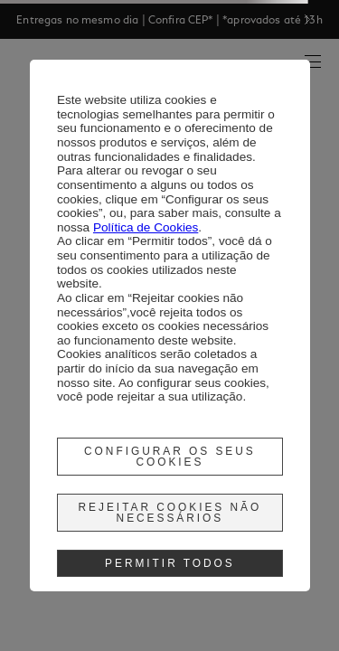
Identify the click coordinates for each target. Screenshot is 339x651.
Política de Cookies (145, 227)
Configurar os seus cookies (170, 456)
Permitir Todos (170, 563)
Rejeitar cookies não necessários (170, 512)
